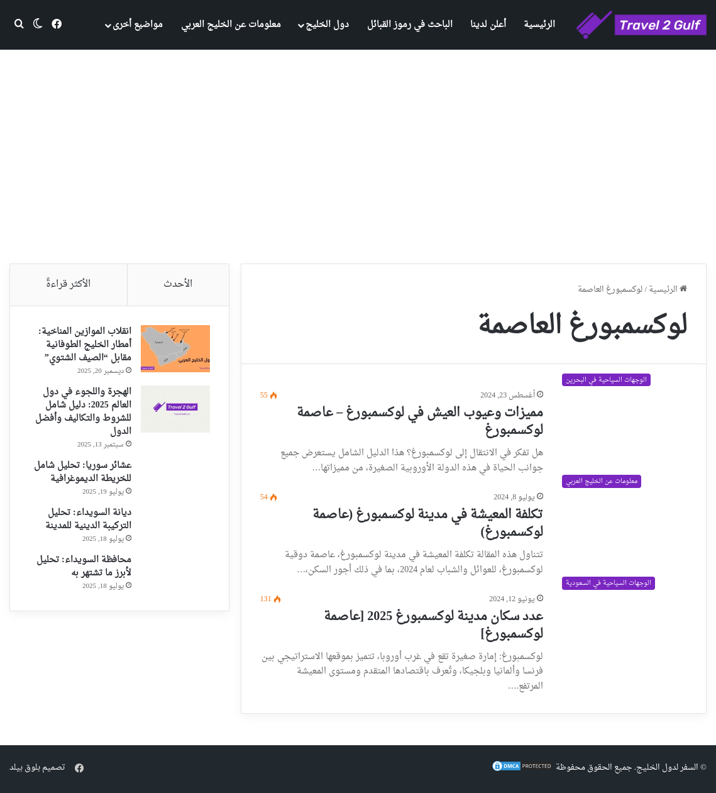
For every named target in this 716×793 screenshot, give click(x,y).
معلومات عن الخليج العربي (231, 24)
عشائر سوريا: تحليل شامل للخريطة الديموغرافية (82, 472)
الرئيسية (539, 24)
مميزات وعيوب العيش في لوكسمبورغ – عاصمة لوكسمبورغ (420, 422)
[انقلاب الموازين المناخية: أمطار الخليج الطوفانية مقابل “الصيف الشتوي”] (175, 348)
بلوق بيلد (24, 767)
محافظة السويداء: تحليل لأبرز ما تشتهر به (83, 567)
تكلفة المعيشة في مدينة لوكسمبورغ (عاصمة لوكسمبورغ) (428, 524)
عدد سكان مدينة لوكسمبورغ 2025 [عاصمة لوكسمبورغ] (434, 625)
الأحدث (177, 284)
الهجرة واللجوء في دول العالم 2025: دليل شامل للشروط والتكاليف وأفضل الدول (83, 412)
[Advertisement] (358, 157)
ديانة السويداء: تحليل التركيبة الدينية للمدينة (88, 519)
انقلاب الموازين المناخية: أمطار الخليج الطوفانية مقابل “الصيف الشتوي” (84, 345)
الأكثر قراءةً (68, 284)
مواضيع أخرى (138, 24)
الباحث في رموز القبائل (410, 24)
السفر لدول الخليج (667, 767)
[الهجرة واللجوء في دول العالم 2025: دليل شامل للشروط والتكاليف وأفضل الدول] (175, 409)
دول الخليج (327, 24)
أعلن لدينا (488, 24)
